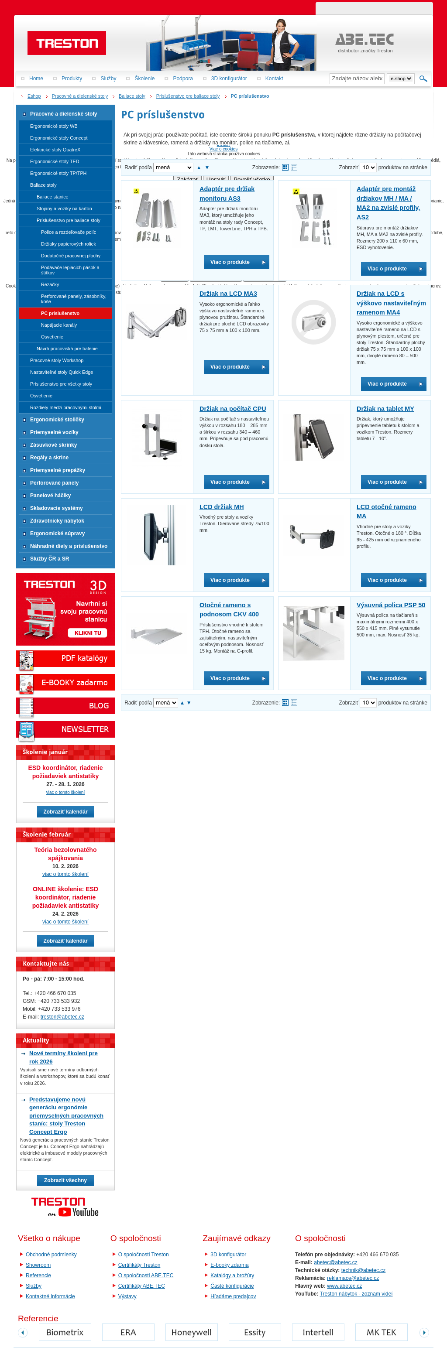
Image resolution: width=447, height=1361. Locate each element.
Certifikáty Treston (139, 1265)
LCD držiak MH (221, 506)
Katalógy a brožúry (232, 1275)
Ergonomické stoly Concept (58, 137)
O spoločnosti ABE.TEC (146, 1275)
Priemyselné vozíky (54, 432)
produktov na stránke (402, 167)
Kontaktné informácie (50, 1296)
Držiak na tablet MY (385, 408)
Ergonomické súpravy (57, 533)
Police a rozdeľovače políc (68, 232)
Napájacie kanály (59, 325)
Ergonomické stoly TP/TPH (58, 173)
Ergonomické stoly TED (54, 161)
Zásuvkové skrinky (53, 445)
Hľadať (423, 78)
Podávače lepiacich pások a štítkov (70, 270)
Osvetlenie (52, 336)
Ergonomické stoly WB (54, 126)
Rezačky (50, 284)
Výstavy (127, 1296)
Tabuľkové (294, 167)
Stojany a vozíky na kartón (64, 208)
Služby (33, 1286)
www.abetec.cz (344, 1286)
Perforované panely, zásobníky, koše (74, 299)
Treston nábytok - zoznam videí (356, 1294)
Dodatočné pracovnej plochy (70, 255)
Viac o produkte (230, 262)
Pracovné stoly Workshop (56, 360)
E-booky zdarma (229, 1265)
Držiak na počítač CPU (232, 408)
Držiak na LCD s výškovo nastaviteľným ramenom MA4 (391, 303)
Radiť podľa (138, 167)
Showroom (38, 1265)
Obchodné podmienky (51, 1255)
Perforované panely (54, 483)
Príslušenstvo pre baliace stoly (68, 220)
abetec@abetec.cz (336, 1262)
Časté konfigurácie (232, 1286)
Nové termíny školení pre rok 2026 (63, 1057)
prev (23, 1332)
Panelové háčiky (50, 495)
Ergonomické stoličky (57, 420)
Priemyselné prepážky (57, 470)
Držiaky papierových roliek (68, 243)
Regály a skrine (49, 458)
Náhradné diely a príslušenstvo (68, 546)
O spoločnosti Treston (143, 1255)
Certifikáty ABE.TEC (141, 1286)
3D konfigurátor (228, 1255)
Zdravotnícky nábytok (57, 521)
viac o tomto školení (65, 792)
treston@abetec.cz (62, 1017)
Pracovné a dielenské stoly (63, 114)
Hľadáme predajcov (233, 1296)
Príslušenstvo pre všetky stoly (61, 383)
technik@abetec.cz (363, 1270)
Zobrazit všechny (65, 1180)
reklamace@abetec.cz (353, 1278)
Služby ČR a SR (49, 559)
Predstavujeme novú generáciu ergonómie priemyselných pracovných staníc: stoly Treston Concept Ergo (66, 1115)
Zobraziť (349, 167)
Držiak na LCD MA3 (228, 293)
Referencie (38, 1275)
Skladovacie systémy (56, 508)
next (424, 1332)
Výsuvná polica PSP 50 (391, 605)
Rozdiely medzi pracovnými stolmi (65, 407)
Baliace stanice (53, 196)
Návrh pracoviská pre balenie (67, 348)
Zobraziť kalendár (65, 812)
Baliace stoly (43, 185)
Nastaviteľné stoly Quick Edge (61, 372)
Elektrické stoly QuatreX (55, 149)
